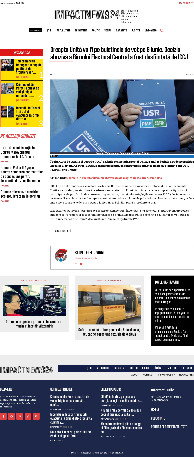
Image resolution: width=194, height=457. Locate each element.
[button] (161, 30)
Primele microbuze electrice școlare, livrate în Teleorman (20, 194)
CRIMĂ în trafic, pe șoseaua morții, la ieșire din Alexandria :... (121, 399)
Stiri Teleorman (89, 252)
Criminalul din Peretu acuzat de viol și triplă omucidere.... (27, 90)
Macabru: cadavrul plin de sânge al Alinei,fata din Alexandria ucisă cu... (121, 428)
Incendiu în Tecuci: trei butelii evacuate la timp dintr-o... (28, 113)
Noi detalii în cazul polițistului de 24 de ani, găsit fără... (70, 434)
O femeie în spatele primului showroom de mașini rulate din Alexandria (114, 178)
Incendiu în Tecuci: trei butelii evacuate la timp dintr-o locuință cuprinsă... (71, 418)
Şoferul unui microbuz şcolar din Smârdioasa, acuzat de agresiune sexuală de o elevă (109, 332)
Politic (5, 161)
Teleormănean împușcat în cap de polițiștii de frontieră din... (29, 66)
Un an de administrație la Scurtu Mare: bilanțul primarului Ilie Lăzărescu (18, 152)
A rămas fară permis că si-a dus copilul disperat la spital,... (121, 412)
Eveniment (22, 123)
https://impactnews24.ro (86, 258)
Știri (52, 441)
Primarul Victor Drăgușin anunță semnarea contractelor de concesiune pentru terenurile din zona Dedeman (22, 174)
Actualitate (23, 77)
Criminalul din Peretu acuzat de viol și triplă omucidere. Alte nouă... (69, 401)
